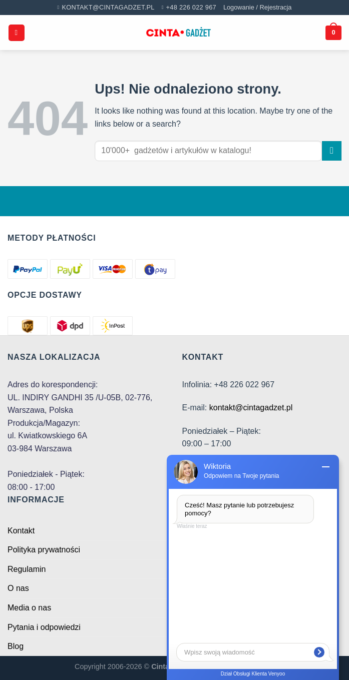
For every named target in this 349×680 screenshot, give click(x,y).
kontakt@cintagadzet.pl (251, 407)
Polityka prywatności (44, 549)
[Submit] (331, 151)
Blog (16, 646)
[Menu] (17, 33)
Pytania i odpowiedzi (44, 627)
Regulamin (27, 569)
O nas (18, 588)
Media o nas (29, 607)
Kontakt (21, 530)
